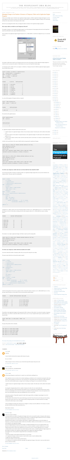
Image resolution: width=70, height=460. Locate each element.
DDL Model (55, 189)
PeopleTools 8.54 (57, 227)
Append (63, 171)
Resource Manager (61, 244)
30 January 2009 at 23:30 (11, 370)
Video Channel (55, 20)
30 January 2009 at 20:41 (11, 363)
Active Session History (57, 167)
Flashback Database (63, 198)
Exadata (54, 197)
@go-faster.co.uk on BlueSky (61, 48)
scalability (55, 248)
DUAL (62, 193)
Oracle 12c (66, 219)
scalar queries (61, 248)
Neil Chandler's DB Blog (58, 307)
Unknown (7, 373)
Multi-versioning (65, 213)
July (56, 109)
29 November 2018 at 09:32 (12, 409)
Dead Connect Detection (62, 190)
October (56, 105)
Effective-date (59, 194)
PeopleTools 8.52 (56, 225)
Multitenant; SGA (57, 214)
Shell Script (60, 252)
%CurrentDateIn (55, 164)
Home (27, 448)
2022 (55, 79)
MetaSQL (54, 213)
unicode (56, 268)
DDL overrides (62, 189)
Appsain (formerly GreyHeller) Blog (60, 288)
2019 (55, 84)
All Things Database (60, 300)
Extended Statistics (61, 197)
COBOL (56, 178)
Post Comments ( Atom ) (11, 450)
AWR (67, 174)
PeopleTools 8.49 (55, 224)
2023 (55, 77)
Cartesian (58, 177)
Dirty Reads (58, 193)
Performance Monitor (63, 229)
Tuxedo (59, 266)
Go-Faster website (56, 17)
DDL (65, 188)
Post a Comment (5, 446)
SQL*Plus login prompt (57, 256)
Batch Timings (57, 176)
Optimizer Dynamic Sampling (58, 219)
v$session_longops (63, 269)
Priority (56, 232)
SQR (63, 256)
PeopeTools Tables (63, 221)
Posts (55, 278)
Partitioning (55, 221)
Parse (65, 220)
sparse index (66, 252)
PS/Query (55, 234)
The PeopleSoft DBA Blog (35, 6)
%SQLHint (61, 164)
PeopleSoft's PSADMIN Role (60, 127)
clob (61, 177)
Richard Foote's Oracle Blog (59, 316)
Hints (59, 205)
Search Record (64, 249)
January (56, 120)
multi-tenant (60, 213)
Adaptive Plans (61, 168)
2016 (55, 90)
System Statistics (63, 260)
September (57, 107)
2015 (55, 91)
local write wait (65, 209)
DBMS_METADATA (56, 186)
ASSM (63, 174)
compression (63, 180)
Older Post (49, 448)
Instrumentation (55, 206)
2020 (55, 82)
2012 (55, 95)
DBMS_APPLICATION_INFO (59, 185)
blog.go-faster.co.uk (53, 8)
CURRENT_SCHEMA (62, 181)
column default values (62, 178)
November (57, 104)
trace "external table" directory (59, 264)
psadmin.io (66, 234)
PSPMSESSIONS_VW (63, 236)
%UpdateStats (55, 165)
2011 (55, 97)
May (56, 112)
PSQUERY (55, 237)
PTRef (59, 237)
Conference (55, 181)
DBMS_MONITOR (64, 186)
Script (58, 249)
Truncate (54, 266)
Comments (56, 280)
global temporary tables (61, 202)
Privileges (61, 232)
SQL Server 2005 (64, 253)
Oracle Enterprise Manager (59, 220)
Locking (55, 210)
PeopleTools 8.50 (63, 224)
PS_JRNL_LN (63, 233)
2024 (55, 75)
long (59, 210)
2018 (55, 86)
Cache (54, 177)
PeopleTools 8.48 (63, 222)
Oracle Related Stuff (63, 317)
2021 (55, 81)
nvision (58, 216)
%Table (65, 164)
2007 (55, 132)
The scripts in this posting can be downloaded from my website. (13, 340)
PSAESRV (56, 236)
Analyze (57, 171)
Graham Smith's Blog (58, 289)
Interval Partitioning (63, 206)
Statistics (60, 257)
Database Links (64, 182)
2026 (55, 72)
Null (53, 216)
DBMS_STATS (58, 188)
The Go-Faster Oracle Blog (57, 15)
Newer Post (4, 448)
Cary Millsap (56, 323)
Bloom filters (64, 176)
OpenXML (64, 217)
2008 (55, 130)
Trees (60, 265)
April (56, 114)
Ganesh (6, 351)
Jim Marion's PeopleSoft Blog (59, 291)
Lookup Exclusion (65, 210)
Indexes (64, 205)
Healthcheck (55, 205)
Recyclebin (59, 241)
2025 (55, 74)
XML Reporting (56, 272)
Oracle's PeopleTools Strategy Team (60, 294)
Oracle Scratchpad (63, 319)
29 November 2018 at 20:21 (12, 443)
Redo (64, 241)
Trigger (64, 265)
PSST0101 (56, 292)
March (56, 116)
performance (59, 228)
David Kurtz (7, 366)
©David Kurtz (35, 458)
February (57, 118)
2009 (55, 100)
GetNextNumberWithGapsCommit (58, 201)
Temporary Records (19, 344)
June (56, 111)
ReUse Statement (62, 245)
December (57, 102)
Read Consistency (58, 240)
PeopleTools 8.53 (63, 225)
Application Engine (10, 344)
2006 (55, 133)
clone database (66, 177)
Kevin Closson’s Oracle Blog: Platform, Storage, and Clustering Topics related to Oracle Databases (60, 310)
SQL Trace (55, 254)
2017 (55, 88)
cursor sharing (56, 182)
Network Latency (64, 214)
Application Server (56, 174)
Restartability (55, 245)
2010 (55, 98)
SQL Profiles (56, 253)
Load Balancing (58, 209)
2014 (55, 93)
